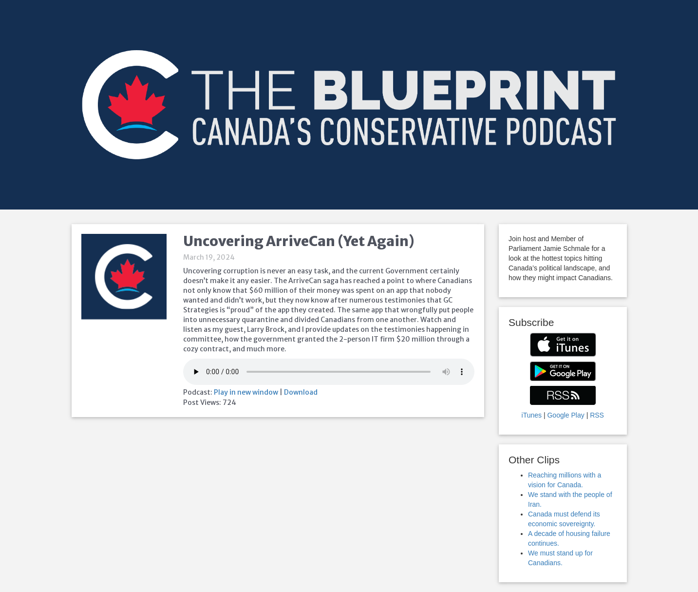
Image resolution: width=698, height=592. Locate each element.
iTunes (532, 415)
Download (301, 392)
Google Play (565, 415)
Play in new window (246, 392)
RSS (597, 415)
